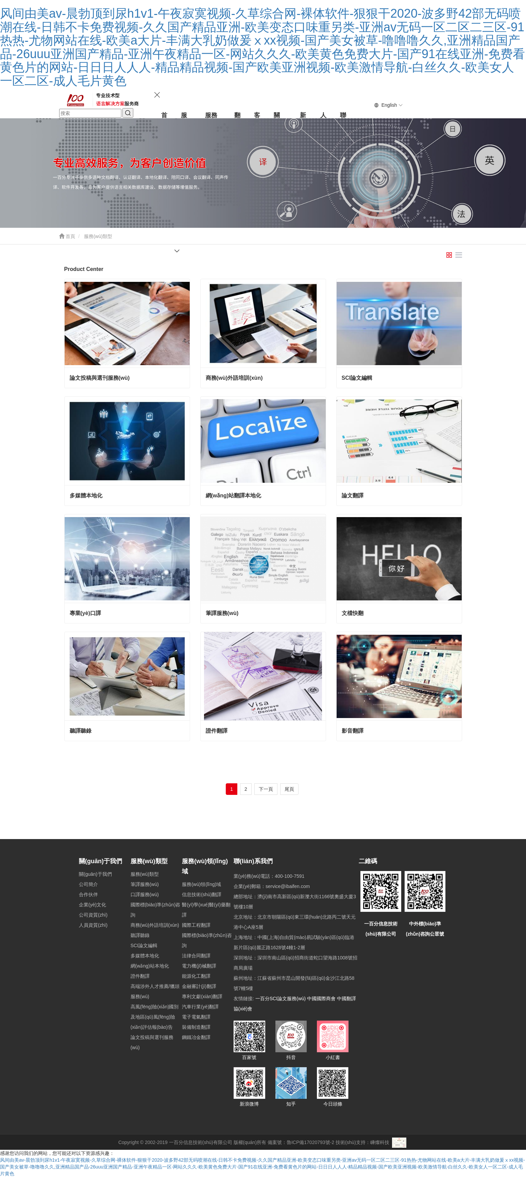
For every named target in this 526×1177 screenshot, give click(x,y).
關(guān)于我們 (100, 861)
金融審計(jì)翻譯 (199, 986)
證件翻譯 (216, 731)
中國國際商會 (321, 998)
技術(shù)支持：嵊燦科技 (362, 1142)
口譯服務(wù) (145, 894)
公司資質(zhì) (93, 915)
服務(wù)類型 (149, 861)
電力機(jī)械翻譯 (199, 966)
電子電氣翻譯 (196, 1017)
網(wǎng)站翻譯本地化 (233, 495)
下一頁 (266, 789)
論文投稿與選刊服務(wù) (100, 378)
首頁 (67, 236)
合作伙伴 (88, 894)
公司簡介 (88, 884)
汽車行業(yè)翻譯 (200, 1006)
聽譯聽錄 (80, 731)
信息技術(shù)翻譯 (201, 894)
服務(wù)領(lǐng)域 (201, 884)
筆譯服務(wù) (222, 613)
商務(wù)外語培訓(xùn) (234, 378)
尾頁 (289, 789)
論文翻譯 (352, 495)
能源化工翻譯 (196, 976)
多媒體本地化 (86, 495)
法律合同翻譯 (196, 955)
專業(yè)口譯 (85, 613)
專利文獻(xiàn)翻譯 (202, 996)
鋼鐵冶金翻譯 (196, 1037)
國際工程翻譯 (196, 925)
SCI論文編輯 (357, 378)
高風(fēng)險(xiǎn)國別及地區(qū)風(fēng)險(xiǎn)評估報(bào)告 (155, 1017)
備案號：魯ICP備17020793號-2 (301, 1142)
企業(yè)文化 (92, 904)
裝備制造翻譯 (196, 1027)
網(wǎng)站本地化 (150, 966)
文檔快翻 (352, 613)
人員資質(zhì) (93, 925)
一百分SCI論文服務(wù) (280, 998)
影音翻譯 (352, 731)
